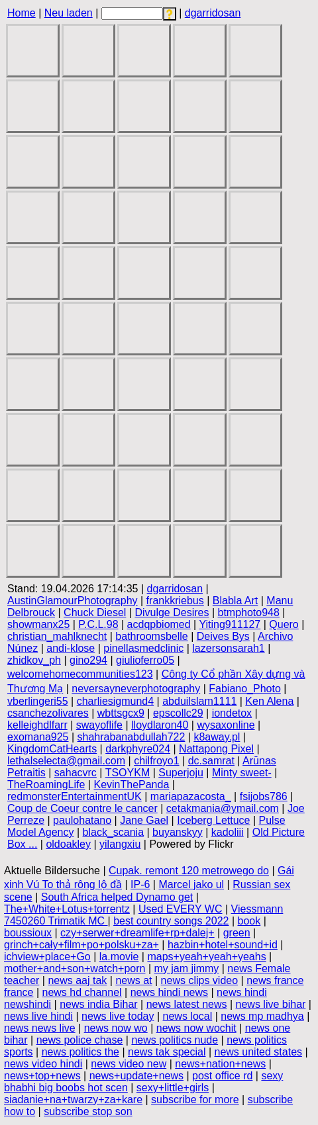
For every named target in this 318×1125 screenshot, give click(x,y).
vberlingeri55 (37, 701)
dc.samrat (211, 760)
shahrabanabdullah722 (132, 736)
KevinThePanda (131, 784)
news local (188, 1016)
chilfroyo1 (156, 760)
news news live (40, 1028)
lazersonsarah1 (228, 648)
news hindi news (169, 992)
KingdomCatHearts (52, 748)
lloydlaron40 (159, 725)
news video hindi (43, 1063)
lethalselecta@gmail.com (66, 760)
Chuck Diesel (95, 612)
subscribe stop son (88, 1111)
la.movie (119, 956)
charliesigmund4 (115, 701)
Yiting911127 (229, 624)
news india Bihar (98, 1004)
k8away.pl (216, 736)
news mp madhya (262, 1016)
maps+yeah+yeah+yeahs (206, 956)
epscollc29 (178, 713)
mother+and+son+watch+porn (74, 968)
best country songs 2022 (171, 920)
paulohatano (82, 820)
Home (21, 13)
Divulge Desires (171, 612)
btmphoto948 (248, 612)
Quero (283, 624)
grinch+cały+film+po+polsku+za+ (81, 944)
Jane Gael (144, 820)
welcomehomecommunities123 (80, 674)
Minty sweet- (242, 772)
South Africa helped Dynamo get (117, 897)
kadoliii (227, 832)
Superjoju (180, 772)
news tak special (166, 1052)
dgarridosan (213, 13)
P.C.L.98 (98, 624)
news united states (259, 1052)
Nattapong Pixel (216, 748)
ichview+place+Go (47, 956)
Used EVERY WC (180, 909)
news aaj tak (77, 980)
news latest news (186, 1004)
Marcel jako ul (191, 884)
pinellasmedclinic (143, 648)
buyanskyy (177, 832)
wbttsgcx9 (120, 713)
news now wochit (196, 1028)
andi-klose (70, 648)
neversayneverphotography (136, 688)
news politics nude (174, 1040)
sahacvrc (75, 772)
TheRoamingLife (46, 784)
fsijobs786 (264, 796)
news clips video (199, 980)
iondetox (232, 713)
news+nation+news (220, 1063)
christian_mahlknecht (57, 636)
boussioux (28, 932)
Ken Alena (269, 701)
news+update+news (136, 1075)
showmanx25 (38, 624)
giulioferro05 (145, 660)
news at (133, 980)
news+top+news (42, 1075)
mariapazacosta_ (190, 796)
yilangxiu (119, 844)
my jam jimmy (186, 968)
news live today (117, 1016)
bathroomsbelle (151, 636)
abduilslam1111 (199, 701)
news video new (128, 1063)
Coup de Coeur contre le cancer (82, 808)
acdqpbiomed (159, 624)
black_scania (113, 832)
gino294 (88, 660)
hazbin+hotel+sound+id (223, 944)
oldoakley (68, 844)
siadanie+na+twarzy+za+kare (73, 1099)
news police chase (79, 1040)
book (249, 920)
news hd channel (82, 992)
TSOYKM (127, 772)
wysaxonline (225, 725)
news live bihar (271, 1004)
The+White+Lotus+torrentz (67, 909)
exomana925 (38, 736)
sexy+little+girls (172, 1087)
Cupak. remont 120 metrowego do (189, 870)
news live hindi (38, 1016)
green (236, 932)
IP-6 (140, 884)
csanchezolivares (48, 713)
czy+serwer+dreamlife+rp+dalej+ (137, 932)
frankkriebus (175, 600)
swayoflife (99, 725)
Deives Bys (223, 636)
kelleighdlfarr (37, 725)
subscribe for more (195, 1099)
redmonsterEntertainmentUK (74, 796)
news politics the (80, 1052)
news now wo (116, 1028)
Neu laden (68, 13)
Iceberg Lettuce (213, 820)
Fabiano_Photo (245, 688)
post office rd (222, 1075)
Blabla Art (235, 600)
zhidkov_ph (34, 660)
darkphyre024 (137, 748)
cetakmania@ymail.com (222, 808)
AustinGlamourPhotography (72, 600)
